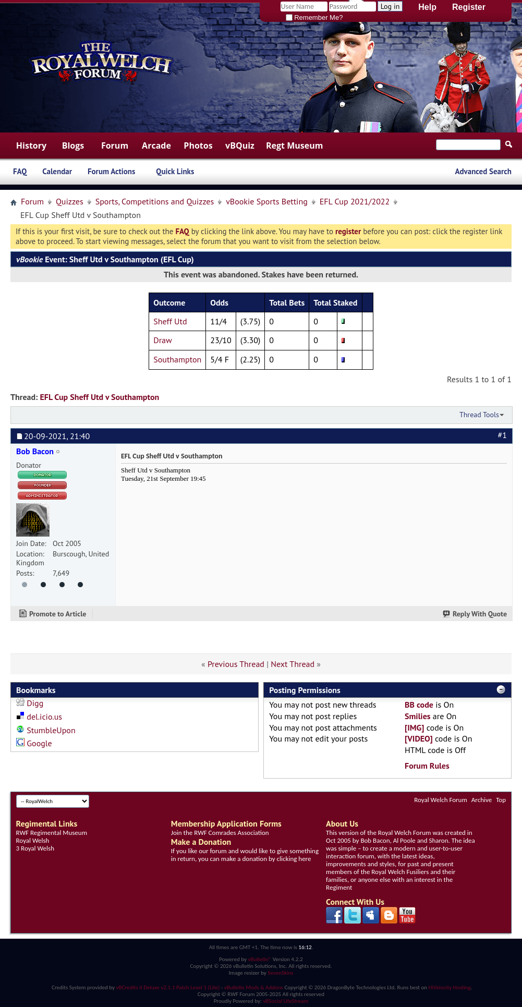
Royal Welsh (33, 840)
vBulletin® (259, 959)
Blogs (73, 145)
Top (501, 800)
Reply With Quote (475, 613)
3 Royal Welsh (35, 848)
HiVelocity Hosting (450, 987)
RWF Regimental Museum (51, 832)
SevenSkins (280, 972)
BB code (419, 704)
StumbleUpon (51, 730)
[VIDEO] (419, 738)
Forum (114, 145)
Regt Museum (294, 145)
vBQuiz (239, 145)
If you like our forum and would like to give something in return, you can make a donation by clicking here (245, 855)
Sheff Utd (170, 321)
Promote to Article (57, 613)
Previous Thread (236, 664)
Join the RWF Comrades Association (220, 832)
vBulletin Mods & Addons (253, 987)
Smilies (418, 716)
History (31, 145)
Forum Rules (427, 765)
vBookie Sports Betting (267, 201)
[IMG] (414, 727)
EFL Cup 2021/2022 (355, 201)
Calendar (57, 171)
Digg (35, 703)
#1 (502, 435)
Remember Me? (314, 17)
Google (39, 743)
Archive (481, 800)
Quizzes (69, 201)
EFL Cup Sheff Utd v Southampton (99, 397)
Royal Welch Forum (440, 800)
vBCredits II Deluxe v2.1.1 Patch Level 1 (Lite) (168, 987)
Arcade (156, 145)
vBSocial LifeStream (285, 1001)
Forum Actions (111, 171)
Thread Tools (479, 414)
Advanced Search (483, 171)
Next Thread (292, 664)
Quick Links (175, 171)
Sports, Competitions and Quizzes (154, 201)
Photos (198, 145)
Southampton (177, 359)
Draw (162, 340)
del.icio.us (44, 716)
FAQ (20, 171)
